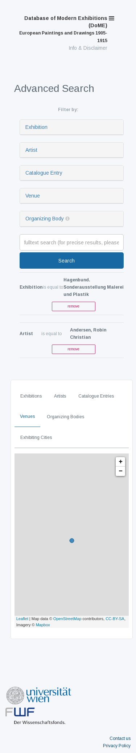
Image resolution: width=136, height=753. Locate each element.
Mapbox (43, 625)
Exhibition (36, 127)
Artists (60, 396)
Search (66, 261)
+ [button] (121, 461)
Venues (27, 416)
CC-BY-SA (115, 618)
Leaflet (22, 618)
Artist (31, 150)
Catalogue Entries (96, 396)
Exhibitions (31, 396)
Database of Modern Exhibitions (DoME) (63, 29)
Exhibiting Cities (36, 437)
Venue (32, 196)
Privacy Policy (117, 745)
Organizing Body (44, 218)
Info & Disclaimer (88, 48)
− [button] (121, 471)
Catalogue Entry (43, 173)
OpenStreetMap (67, 618)
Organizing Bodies (65, 416)
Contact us (120, 738)
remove (73, 306)
